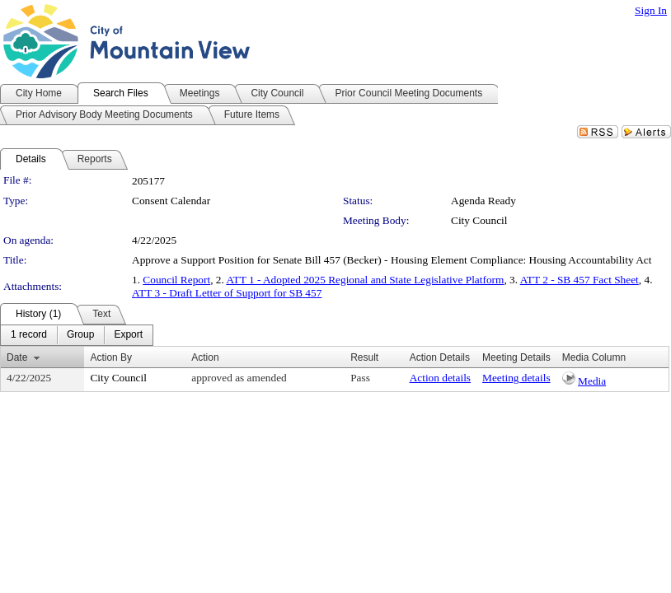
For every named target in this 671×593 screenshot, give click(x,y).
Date (17, 357)
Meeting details (516, 377)
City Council (479, 220)
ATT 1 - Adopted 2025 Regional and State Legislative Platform (365, 279)
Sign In (651, 10)
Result (364, 357)
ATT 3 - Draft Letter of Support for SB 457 (226, 293)
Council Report (176, 279)
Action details (440, 377)
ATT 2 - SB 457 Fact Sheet (579, 279)
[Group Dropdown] (80, 335)
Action (204, 357)
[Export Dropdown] (128, 335)
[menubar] (76, 335)
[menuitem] (29, 335)
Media (592, 381)
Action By (111, 357)
